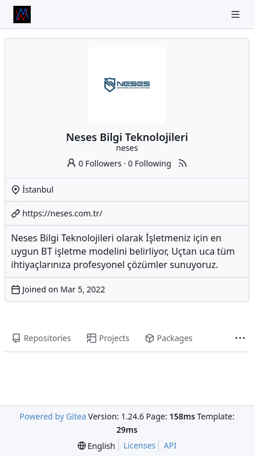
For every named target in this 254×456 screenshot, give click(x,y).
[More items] (240, 339)
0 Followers (94, 163)
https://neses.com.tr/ (63, 213)
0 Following (150, 163)
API (170, 445)
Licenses (140, 445)
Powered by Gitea (53, 416)
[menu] (96, 445)
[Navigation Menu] (236, 14)
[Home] (22, 14)
